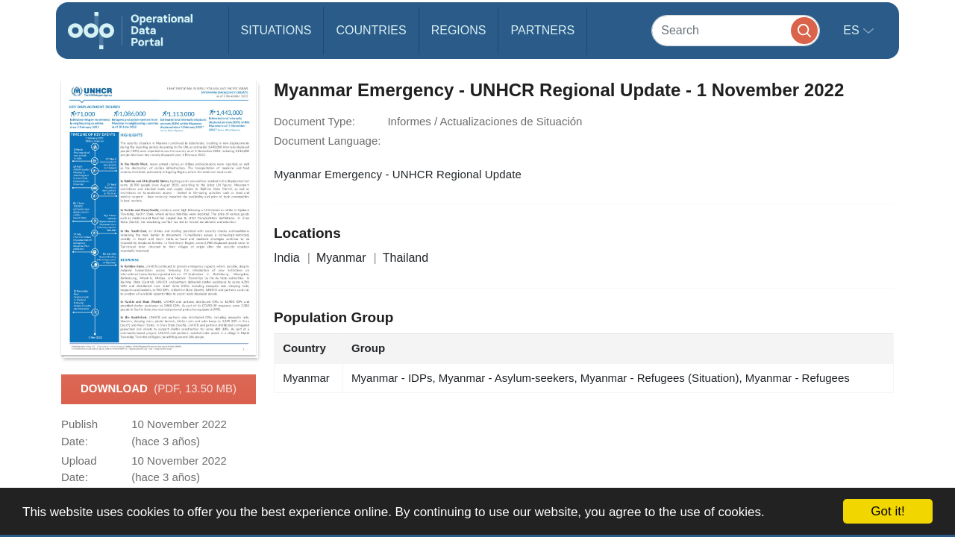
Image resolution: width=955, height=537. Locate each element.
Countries (371, 30)
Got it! (887, 511)
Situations (276, 30)
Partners (542, 30)
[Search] (735, 30)
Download (159, 389)
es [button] (852, 30)
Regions (458, 30)
